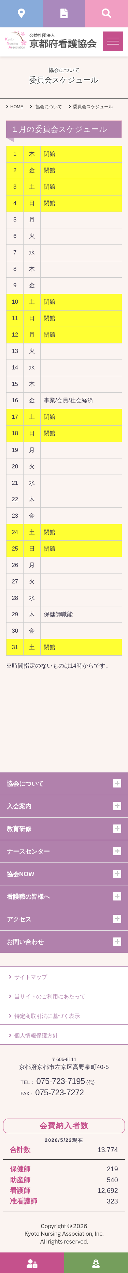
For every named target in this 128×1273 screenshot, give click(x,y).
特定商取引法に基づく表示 (44, 1016)
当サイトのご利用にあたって (47, 996)
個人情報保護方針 (33, 1035)
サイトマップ (28, 977)
